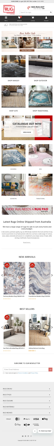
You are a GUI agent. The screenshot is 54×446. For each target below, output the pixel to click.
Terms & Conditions (23, 373)
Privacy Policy (34, 373)
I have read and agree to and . (20, 373)
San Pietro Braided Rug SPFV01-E (21, 348)
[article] (22, 282)
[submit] (50, 370)
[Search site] (51, 12)
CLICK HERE (27, 1)
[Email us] (22, 436)
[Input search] (35, 12)
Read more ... (27, 243)
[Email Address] (26, 370)
